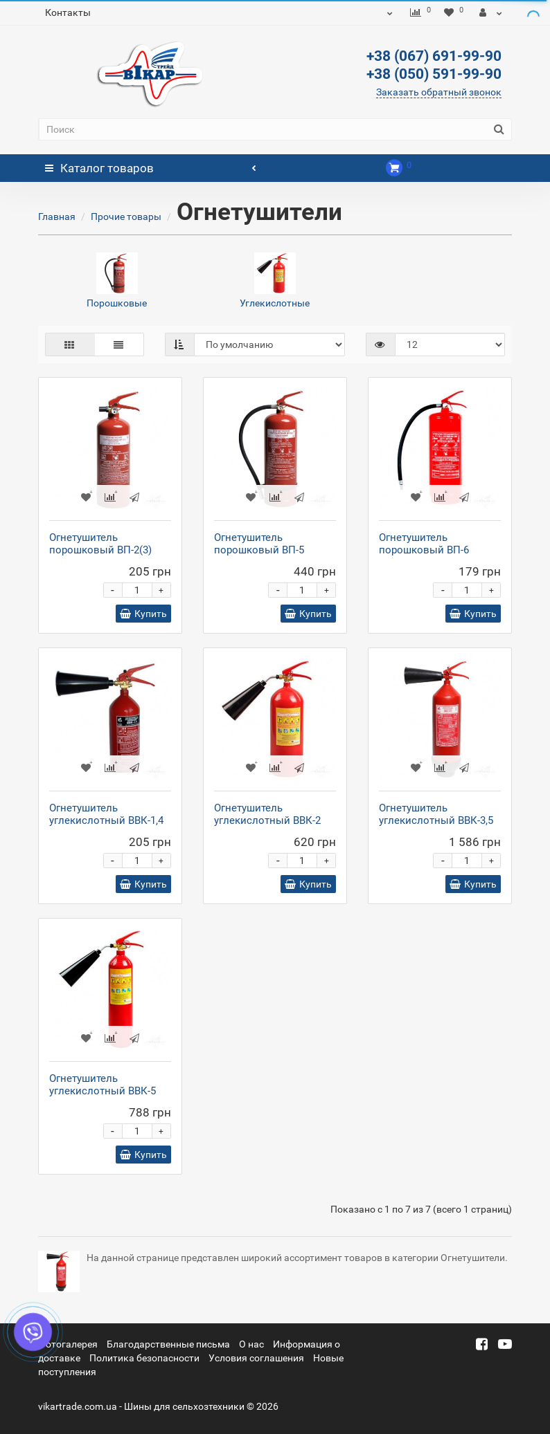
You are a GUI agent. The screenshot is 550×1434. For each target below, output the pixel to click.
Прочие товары (126, 216)
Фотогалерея (68, 1344)
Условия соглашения (256, 1357)
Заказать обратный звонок (439, 92)
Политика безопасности (144, 1357)
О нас (251, 1344)
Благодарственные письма (168, 1344)
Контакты (68, 12)
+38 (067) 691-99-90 (434, 56)
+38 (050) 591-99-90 (434, 74)
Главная (57, 216)
